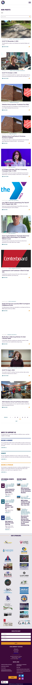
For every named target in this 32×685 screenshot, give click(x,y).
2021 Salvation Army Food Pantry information (15, 402)
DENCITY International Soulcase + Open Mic (9, 506)
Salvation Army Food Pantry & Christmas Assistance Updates (13, 136)
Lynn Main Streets (20, 672)
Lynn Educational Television (6, 664)
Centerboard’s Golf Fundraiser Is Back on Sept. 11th (15, 271)
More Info (7, 496)
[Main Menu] (30, 3)
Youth (6, 487)
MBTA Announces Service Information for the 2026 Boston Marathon (26, 490)
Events (10, 200)
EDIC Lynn (18, 667)
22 (22, 417)
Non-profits (22, 70)
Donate (12, 677)
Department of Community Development (21, 665)
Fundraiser (12, 102)
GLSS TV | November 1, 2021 (10, 41)
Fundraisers (7, 519)
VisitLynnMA (11, 486)
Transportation (24, 486)
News (9, 167)
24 (27, 417)
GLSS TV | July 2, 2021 (8, 370)
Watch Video (6, 46)
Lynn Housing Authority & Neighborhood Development (6, 670)
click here (19, 658)
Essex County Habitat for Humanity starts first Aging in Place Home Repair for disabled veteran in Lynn (15, 237)
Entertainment (11, 485)
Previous (6, 417)
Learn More (4, 447)
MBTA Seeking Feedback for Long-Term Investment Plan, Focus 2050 (25, 503)
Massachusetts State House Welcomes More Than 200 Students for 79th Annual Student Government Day (25, 520)
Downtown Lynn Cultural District (23, 669)
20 (17, 417)
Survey (22, 498)
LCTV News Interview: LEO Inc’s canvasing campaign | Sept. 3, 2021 (14, 170)
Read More (5, 143)
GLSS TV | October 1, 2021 (9, 73)
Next (16, 421)
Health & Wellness (16, 70)
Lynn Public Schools (5, 666)
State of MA (25, 485)
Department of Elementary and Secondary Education (25, 510)
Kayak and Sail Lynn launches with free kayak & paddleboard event (16, 304)
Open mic (7, 486)
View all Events (4, 480)
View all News (19, 480)
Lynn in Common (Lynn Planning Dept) (23, 670)
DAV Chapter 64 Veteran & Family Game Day (9, 523)
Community (8, 517)
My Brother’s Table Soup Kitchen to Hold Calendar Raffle (13, 337)
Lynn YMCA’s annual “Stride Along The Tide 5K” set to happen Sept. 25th (15, 203)
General (11, 70)
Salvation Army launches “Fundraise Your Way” (15, 104)
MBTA (27, 496)
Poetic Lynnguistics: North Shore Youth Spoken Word (10, 491)
